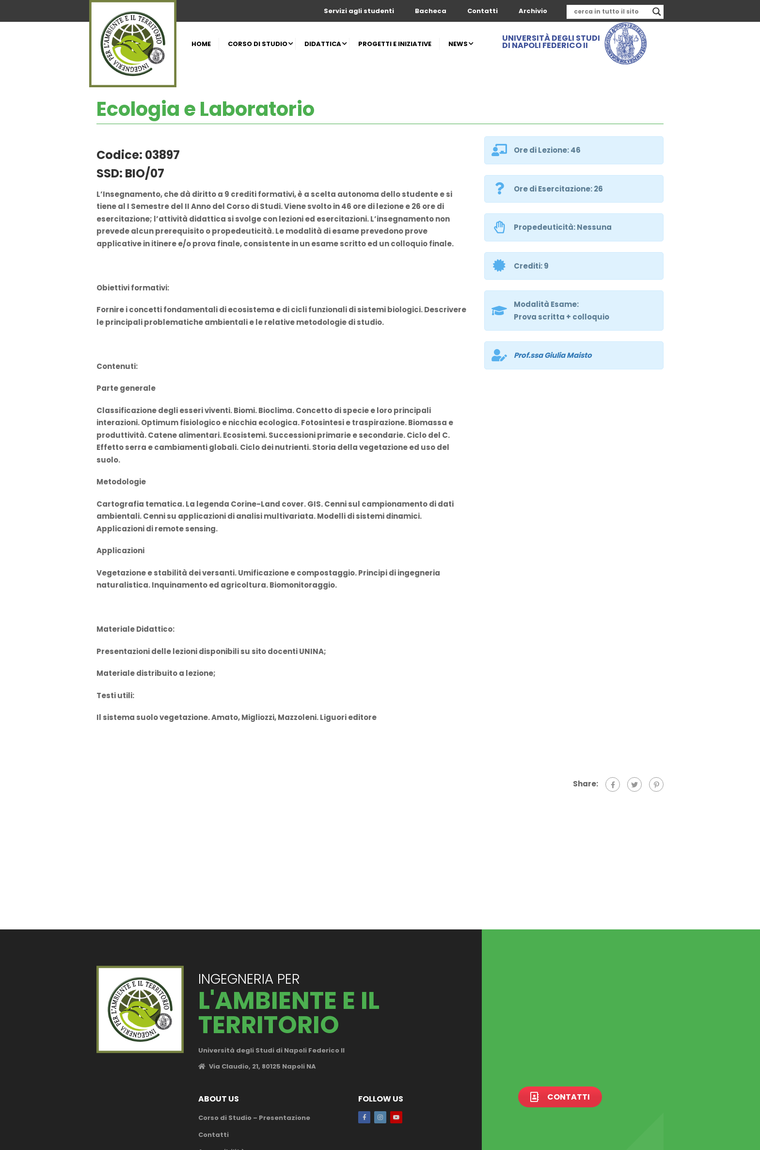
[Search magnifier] (657, 11)
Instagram (380, 1117)
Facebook (364, 1117)
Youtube (396, 1117)
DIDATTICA (322, 43)
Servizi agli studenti (359, 11)
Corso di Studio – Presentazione (254, 1117)
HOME (201, 43)
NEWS (458, 43)
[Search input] (611, 11)
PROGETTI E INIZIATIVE (394, 43)
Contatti (482, 11)
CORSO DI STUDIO (257, 43)
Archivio (533, 11)
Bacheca (430, 11)
